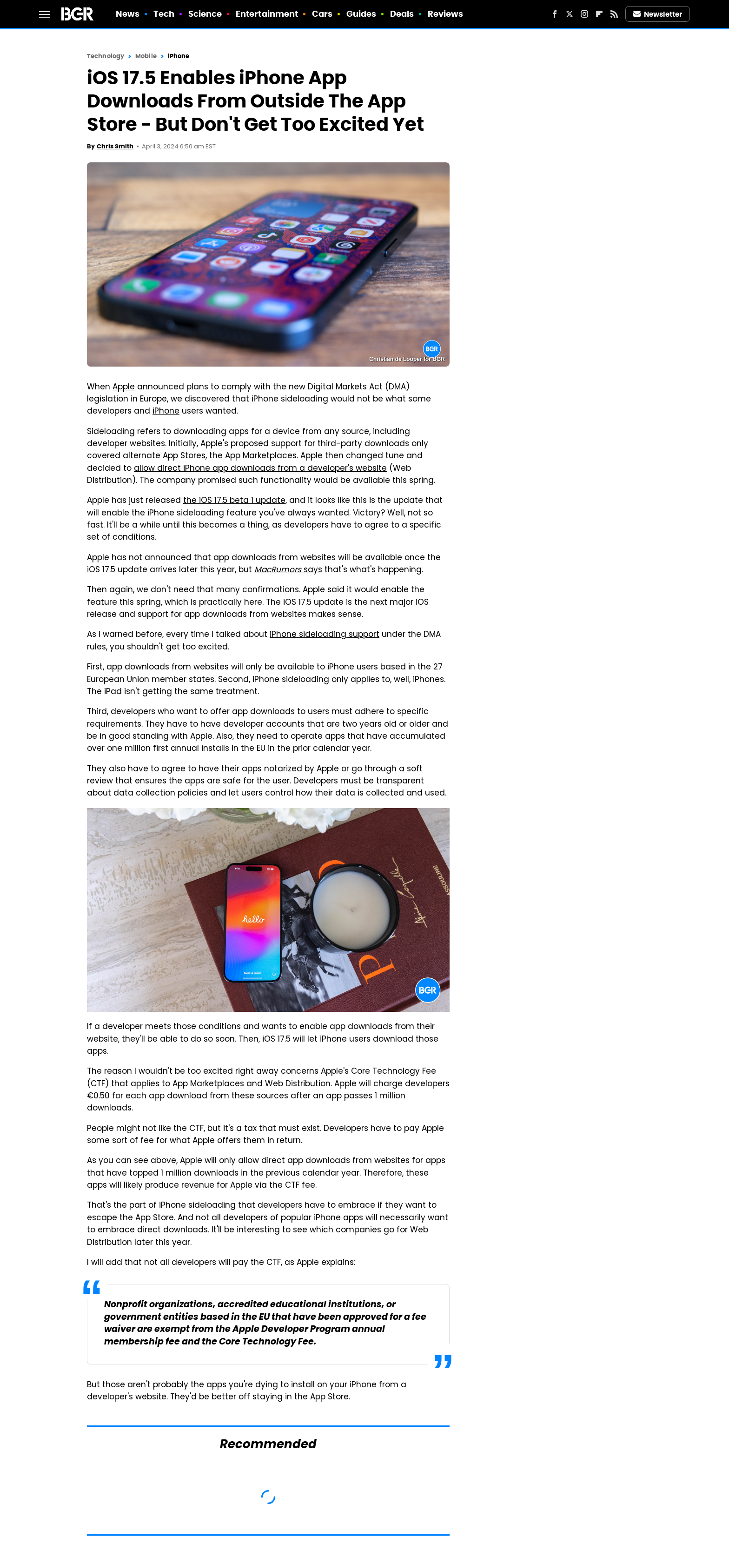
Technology (105, 56)
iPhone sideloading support (324, 635)
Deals (402, 13)
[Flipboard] (599, 14)
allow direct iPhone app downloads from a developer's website (260, 468)
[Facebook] (554, 14)
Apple (124, 387)
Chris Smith (115, 146)
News (127, 13)
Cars (322, 13)
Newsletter (658, 14)
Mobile (146, 56)
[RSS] (614, 14)
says (288, 570)
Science (205, 13)
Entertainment (267, 13)
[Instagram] (584, 14)
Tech (163, 13)
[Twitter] (569, 14)
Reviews (446, 13)
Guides (361, 13)
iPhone (179, 56)
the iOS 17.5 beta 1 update (234, 501)
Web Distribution (298, 1084)
